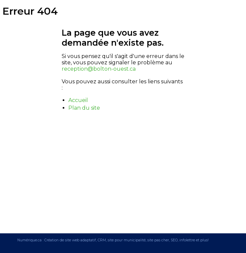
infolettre (187, 240)
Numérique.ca (29, 240)
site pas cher (158, 240)
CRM (102, 240)
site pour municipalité (127, 240)
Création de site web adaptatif (70, 240)
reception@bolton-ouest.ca (99, 69)
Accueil (78, 100)
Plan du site (84, 108)
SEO (174, 240)
